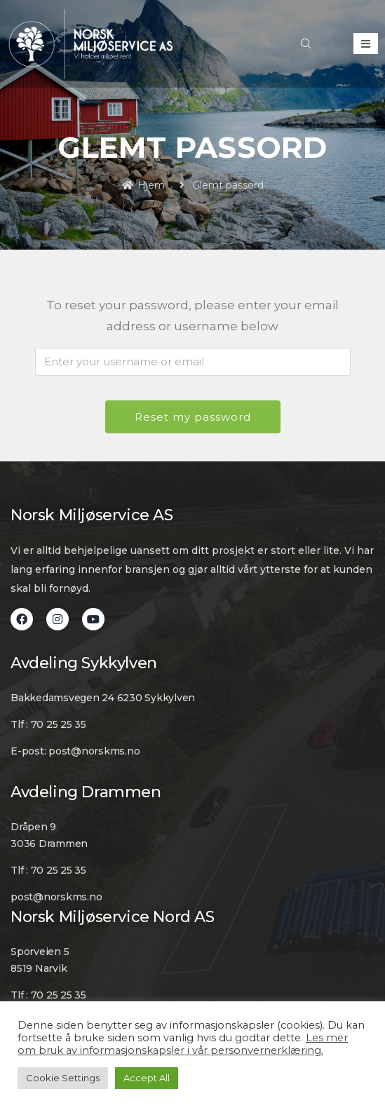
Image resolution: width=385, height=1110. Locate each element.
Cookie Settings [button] (63, 1077)
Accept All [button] (146, 1077)
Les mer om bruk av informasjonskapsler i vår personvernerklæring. (183, 1044)
